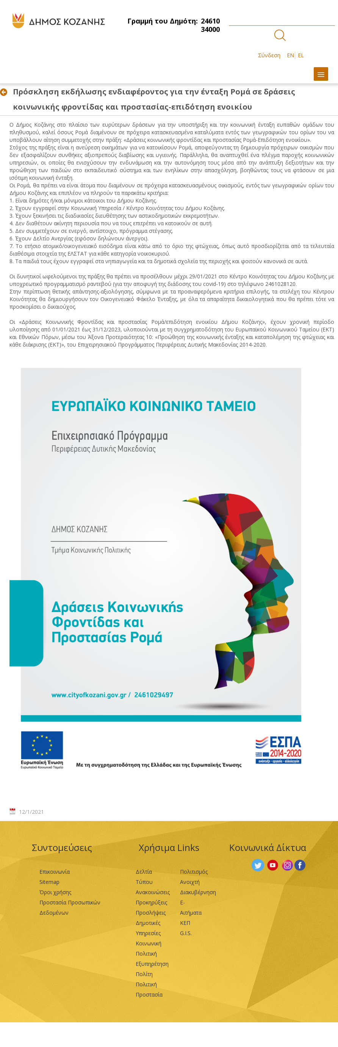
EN (290, 55)
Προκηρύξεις (151, 902)
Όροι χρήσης (55, 892)
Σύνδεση (269, 55)
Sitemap (49, 881)
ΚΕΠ (185, 922)
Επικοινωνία (54, 871)
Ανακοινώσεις (153, 892)
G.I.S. (186, 933)
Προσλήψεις (151, 912)
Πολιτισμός (194, 871)
